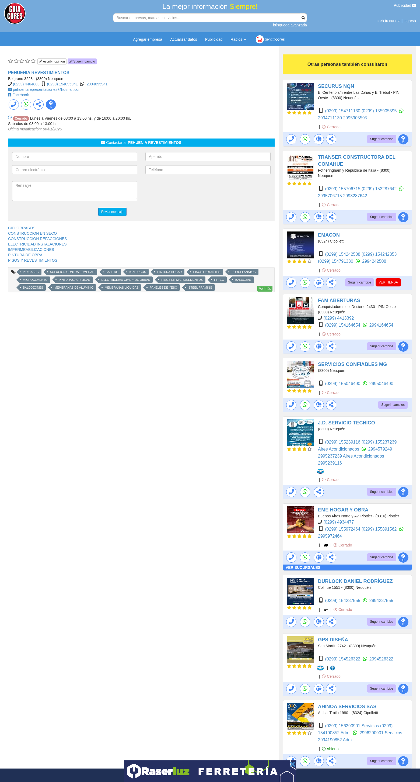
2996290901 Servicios (381, 733)
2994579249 (380, 449)
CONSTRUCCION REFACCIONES (37, 239)
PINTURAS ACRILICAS (74, 279)
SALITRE (112, 272)
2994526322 (381, 659)
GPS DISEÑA (333, 639)
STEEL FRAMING (200, 287)
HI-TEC (219, 279)
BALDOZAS (243, 279)
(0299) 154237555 (343, 600)
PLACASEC (31, 272)
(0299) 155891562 (380, 529)
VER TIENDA (388, 282)
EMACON (329, 235)
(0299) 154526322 (343, 659)
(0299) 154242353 (379, 254)
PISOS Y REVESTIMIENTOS (32, 260)
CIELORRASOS (21, 228)
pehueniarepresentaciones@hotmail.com (47, 89)
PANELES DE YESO (163, 287)
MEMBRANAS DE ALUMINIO (73, 287)
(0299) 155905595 (380, 111)
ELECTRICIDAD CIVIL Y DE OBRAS (126, 279)
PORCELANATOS (244, 272)
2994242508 (374, 261)
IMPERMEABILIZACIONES (31, 249)
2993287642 (355, 195)
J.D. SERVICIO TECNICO (346, 422)
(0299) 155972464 (343, 529)
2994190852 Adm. (335, 740)
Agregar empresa (147, 39)
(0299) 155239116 (343, 442)
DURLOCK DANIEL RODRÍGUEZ (355, 581)
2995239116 (330, 463)
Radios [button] (238, 39)
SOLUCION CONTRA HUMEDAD (72, 272)
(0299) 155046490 (343, 383)
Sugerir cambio (82, 61)
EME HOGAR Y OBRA (343, 510)
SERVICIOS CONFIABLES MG (352, 364)
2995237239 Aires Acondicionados (351, 456)
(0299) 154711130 (343, 111)
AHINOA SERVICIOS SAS (347, 706)
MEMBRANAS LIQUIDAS (121, 287)
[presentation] (186, 191)
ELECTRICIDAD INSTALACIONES (37, 244)
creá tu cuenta (389, 21)
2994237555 (381, 600)
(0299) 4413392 (338, 318)
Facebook (20, 95)
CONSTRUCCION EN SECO (32, 233)
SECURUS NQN (336, 86)
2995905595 (355, 118)
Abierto (330, 749)
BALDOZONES (33, 287)
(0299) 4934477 (338, 522)
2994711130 (330, 118)
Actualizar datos (183, 39)
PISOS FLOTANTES (206, 272)
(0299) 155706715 (343, 188)
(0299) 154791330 (336, 261)
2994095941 (97, 84)
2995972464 (330, 536)
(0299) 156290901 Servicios (352, 726)
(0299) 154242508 (343, 254)
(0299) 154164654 (343, 325)
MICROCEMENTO (35, 279)
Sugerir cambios (381, 139)
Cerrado (331, 127)
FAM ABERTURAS (339, 300)
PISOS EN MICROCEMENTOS (182, 279)
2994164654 (381, 325)
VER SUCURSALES (303, 567)
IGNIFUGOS (138, 272)
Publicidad (405, 5)
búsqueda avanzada (290, 25)
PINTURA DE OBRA (25, 255)
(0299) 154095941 (62, 84)
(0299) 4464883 (26, 84)
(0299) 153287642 (380, 188)
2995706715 (330, 195)
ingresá (410, 21)
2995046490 (381, 383)
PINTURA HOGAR (169, 272)
